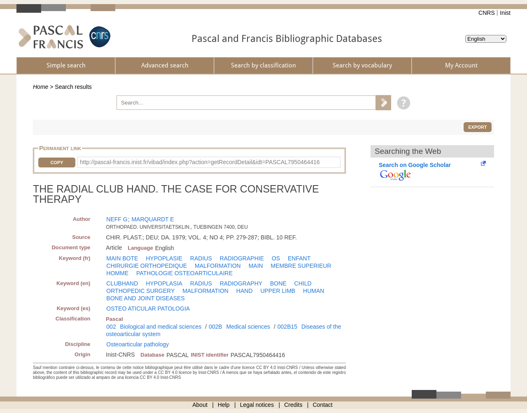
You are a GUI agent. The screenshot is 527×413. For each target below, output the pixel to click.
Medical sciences (248, 326)
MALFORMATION (218, 265)
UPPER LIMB (277, 291)
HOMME (117, 273)
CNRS (486, 12)
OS (276, 258)
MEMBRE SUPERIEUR (301, 265)
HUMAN (313, 291)
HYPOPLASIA (164, 283)
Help (224, 404)
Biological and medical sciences (161, 326)
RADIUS (201, 258)
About (200, 404)
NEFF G (116, 219)
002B (215, 326)
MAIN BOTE (122, 258)
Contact (323, 404)
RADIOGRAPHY (241, 283)
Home (40, 87)
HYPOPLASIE (164, 258)
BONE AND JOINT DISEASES (145, 298)
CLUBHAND (122, 283)
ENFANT (299, 258)
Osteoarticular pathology (137, 344)
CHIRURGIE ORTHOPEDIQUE (146, 265)
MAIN (256, 265)
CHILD (303, 283)
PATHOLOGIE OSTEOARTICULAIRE (184, 273)
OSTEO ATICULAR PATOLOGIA (148, 308)
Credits (293, 404)
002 (111, 326)
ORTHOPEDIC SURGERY (140, 291)
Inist (505, 12)
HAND (244, 291)
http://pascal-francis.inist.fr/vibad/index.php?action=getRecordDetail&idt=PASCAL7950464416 (200, 162)
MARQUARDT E (152, 219)
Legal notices (257, 404)
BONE (278, 283)
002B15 (287, 326)
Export (477, 127)
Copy (56, 162)
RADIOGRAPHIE (242, 258)
